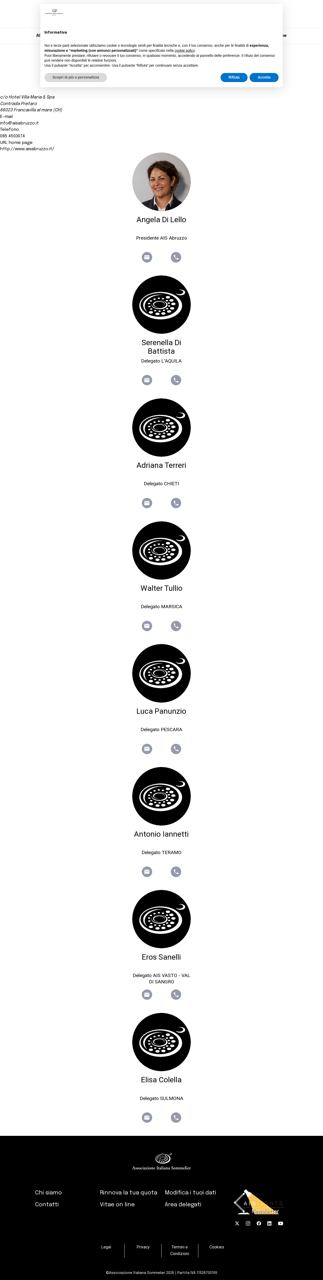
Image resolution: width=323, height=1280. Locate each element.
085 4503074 (12, 136)
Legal (106, 1247)
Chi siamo (48, 1193)
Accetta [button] (264, 77)
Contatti (47, 1205)
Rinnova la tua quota (128, 1193)
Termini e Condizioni (179, 1250)
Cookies (216, 1247)
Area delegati (183, 1205)
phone (176, 257)
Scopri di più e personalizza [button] (75, 77)
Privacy (143, 1247)
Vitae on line (117, 1205)
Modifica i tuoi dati (190, 1193)
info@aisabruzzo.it (19, 123)
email (147, 257)
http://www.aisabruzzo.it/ (27, 149)
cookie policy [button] (185, 50)
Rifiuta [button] (234, 77)
